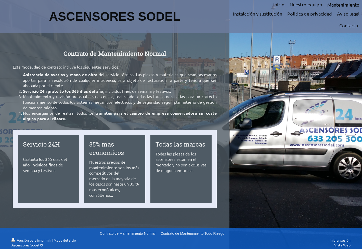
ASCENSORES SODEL (114, 16)
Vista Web (342, 245)
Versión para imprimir (31, 240)
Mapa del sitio (65, 240)
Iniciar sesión (340, 240)
